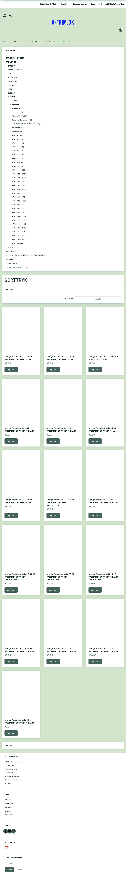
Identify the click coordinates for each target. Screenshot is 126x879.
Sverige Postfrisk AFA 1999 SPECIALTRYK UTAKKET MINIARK (61, 429)
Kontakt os (64, 4)
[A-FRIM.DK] (63, 22)
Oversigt (8, 783)
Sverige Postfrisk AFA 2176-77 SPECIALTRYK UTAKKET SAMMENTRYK (60, 502)
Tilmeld (9, 869)
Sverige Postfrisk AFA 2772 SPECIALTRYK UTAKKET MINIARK (103, 649)
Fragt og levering (80, 4)
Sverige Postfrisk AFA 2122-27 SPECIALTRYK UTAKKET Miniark (18, 501)
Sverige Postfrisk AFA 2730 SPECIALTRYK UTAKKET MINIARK (61, 649)
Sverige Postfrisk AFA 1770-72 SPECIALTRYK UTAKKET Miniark (60, 358)
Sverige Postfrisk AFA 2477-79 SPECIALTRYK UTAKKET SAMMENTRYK (60, 577)
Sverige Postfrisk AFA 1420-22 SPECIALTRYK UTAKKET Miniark (18, 358)
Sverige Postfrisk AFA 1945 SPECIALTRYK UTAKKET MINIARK (19, 429)
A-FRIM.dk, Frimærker (114, 4)
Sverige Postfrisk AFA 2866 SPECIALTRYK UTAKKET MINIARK (19, 721)
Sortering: (69, 298)
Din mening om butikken (14, 780)
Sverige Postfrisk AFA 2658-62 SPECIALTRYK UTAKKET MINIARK (19, 649)
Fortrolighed (96, 4)
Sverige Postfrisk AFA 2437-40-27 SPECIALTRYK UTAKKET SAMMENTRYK (19, 577)
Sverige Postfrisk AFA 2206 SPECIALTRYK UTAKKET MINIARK (103, 501)
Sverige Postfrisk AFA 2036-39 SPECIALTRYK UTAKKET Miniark (102, 429)
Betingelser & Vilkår (48, 4)
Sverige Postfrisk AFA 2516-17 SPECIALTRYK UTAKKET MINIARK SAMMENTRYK (103, 577)
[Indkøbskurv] (120, 30)
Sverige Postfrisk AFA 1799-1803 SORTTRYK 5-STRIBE (103, 358)
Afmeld (19, 869)
